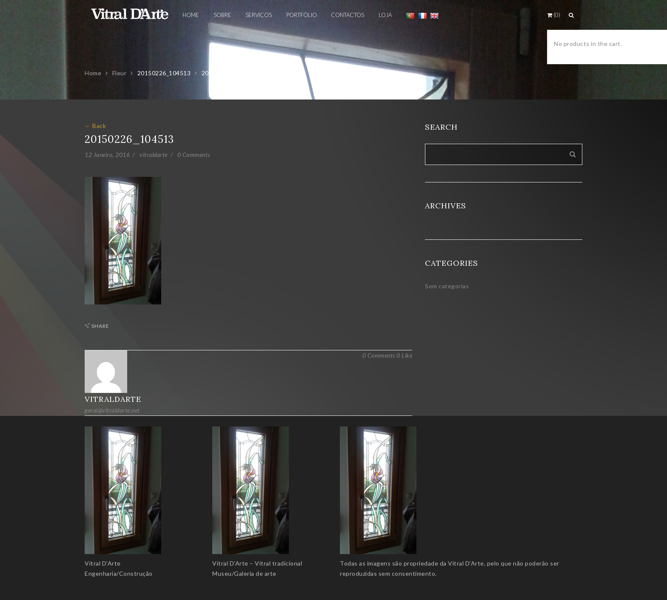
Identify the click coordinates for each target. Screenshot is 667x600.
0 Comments (193, 154)
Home (93, 73)
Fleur (119, 73)
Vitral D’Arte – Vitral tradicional (257, 563)
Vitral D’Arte (103, 563)
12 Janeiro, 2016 (107, 154)
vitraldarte (154, 154)
